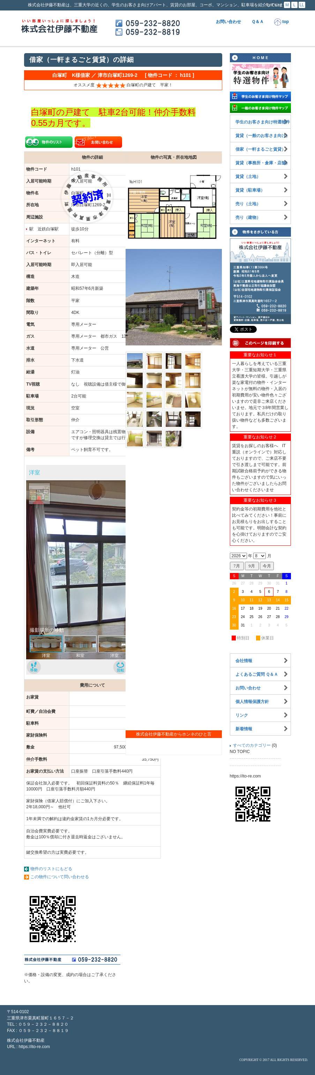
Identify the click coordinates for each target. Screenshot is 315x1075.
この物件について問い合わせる (59, 876)
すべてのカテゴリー (252, 745)
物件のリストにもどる (51, 868)
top (281, 22)
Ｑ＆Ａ (258, 21)
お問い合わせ (228, 21)
